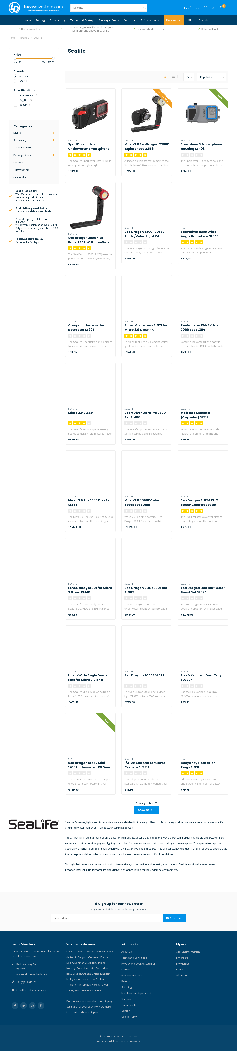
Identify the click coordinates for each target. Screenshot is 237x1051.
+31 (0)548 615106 (26, 982)
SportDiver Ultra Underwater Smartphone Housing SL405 (88, 148)
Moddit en (124, 1041)
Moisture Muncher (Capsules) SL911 (195, 415)
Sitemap (126, 999)
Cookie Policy (129, 1016)
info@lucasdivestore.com (31, 990)
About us (126, 951)
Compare (181, 969)
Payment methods (132, 975)
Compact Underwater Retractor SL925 (86, 327)
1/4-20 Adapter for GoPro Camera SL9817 (144, 765)
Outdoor (130, 20)
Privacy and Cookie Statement (138, 963)
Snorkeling (57, 20)
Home (27, 20)
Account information (188, 951)
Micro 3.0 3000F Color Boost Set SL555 (141, 502)
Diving (40, 20)
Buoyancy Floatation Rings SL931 (198, 765)
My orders (182, 957)
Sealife (23, 80)
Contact (125, 1010)
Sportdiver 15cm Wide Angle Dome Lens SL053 (200, 234)
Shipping (126, 987)
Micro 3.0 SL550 (80, 413)
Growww (135, 1041)
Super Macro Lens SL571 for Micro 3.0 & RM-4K (145, 327)
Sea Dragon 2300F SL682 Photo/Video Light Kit (144, 234)
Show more (146, 810)
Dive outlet (174, 20)
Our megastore (130, 1005)
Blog (191, 20)
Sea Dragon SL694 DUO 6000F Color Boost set (199, 502)
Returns (126, 981)
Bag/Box (25, 100)
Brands (204, 20)
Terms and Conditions (134, 957)
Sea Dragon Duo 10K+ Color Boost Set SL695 (203, 590)
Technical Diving (82, 20)
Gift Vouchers (150, 20)
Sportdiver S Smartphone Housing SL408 (201, 146)
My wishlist (182, 963)
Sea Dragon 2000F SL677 (144, 675)
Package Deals (109, 20)
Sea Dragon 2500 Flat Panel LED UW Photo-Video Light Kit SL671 (90, 242)
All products (183, 975)
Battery (25, 104)
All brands (25, 75)
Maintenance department (136, 993)
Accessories (28, 95)
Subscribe (174, 918)
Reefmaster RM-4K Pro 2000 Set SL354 (199, 327)
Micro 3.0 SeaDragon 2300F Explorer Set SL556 (146, 146)
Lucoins (125, 969)
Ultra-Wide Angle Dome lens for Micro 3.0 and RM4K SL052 (87, 679)
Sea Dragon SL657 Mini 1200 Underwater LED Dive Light (89, 767)
